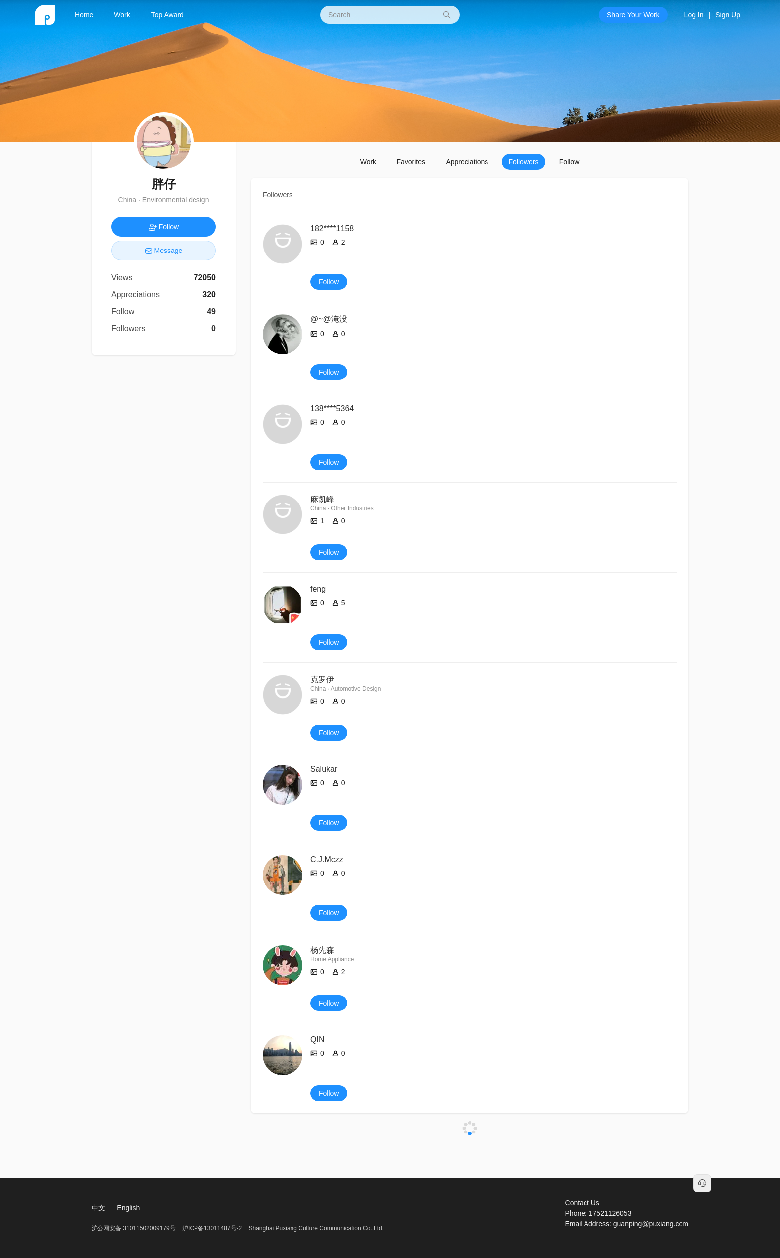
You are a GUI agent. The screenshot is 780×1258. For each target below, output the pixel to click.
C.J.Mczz (326, 859)
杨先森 (322, 950)
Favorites (410, 162)
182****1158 (332, 228)
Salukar (323, 769)
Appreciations (467, 162)
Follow (569, 162)
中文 (98, 1208)
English (128, 1208)
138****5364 (332, 408)
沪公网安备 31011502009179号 (134, 1228)
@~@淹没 (328, 319)
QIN (317, 1039)
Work (122, 15)
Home (84, 15)
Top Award (167, 15)
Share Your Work (633, 15)
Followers (524, 162)
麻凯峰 (322, 499)
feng (318, 589)
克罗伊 (322, 679)
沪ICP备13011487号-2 (212, 1228)
